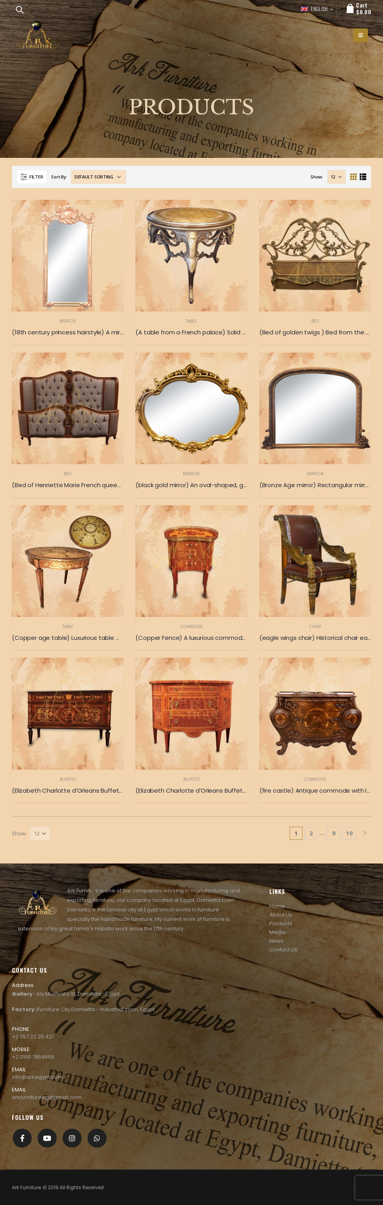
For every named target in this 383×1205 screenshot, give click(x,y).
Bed (315, 321)
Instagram (72, 1138)
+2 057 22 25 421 (32, 1036)
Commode (191, 626)
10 (349, 833)
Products (280, 923)
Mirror (67, 321)
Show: (317, 177)
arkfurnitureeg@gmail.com (47, 1097)
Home (277, 906)
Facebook (22, 1138)
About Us (280, 914)
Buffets (68, 779)
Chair (315, 626)
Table (191, 321)
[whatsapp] (97, 1138)
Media (277, 932)
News (276, 941)
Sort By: (59, 177)
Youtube (47, 1138)
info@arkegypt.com (37, 1077)
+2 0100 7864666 (33, 1057)
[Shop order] (98, 177)
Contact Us (283, 949)
